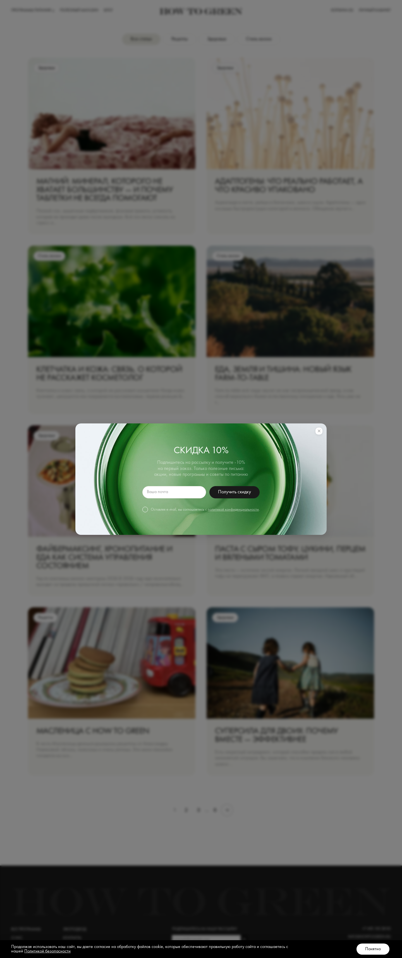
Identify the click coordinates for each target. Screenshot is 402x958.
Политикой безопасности (47, 951)
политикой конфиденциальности (233, 509)
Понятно (373, 949)
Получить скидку (234, 491)
